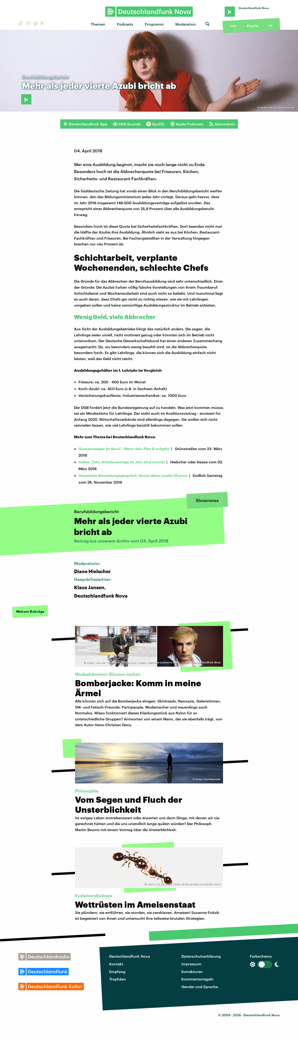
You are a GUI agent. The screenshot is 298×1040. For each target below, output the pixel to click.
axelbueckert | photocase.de (277, 107)
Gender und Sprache (199, 986)
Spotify (155, 124)
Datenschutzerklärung (201, 956)
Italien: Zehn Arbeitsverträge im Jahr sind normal (121, 462)
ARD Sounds (127, 124)
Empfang (117, 971)
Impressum (191, 964)
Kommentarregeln (197, 979)
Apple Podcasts (186, 124)
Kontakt (116, 964)
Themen (98, 24)
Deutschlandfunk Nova (129, 956)
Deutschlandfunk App (85, 124)
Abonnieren (222, 124)
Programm (154, 24)
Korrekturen (192, 971)
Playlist (252, 26)
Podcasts (125, 24)
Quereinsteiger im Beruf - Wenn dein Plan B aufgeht (123, 448)
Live (233, 26)
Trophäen (117, 979)
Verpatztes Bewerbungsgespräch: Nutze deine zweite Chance (132, 475)
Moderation (185, 24)
